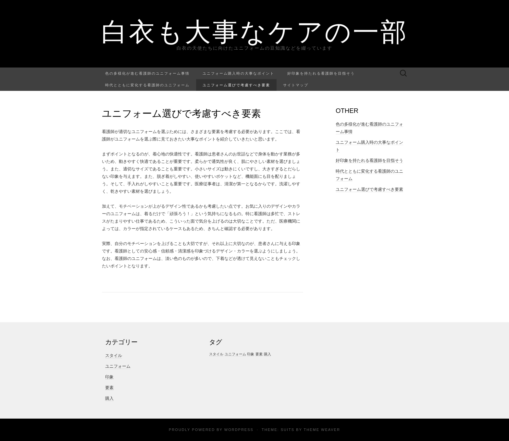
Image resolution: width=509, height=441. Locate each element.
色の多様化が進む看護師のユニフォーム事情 (147, 73)
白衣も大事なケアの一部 (254, 30)
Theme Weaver (322, 430)
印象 (109, 376)
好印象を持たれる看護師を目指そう (321, 73)
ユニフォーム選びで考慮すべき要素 (236, 85)
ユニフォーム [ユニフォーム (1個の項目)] (235, 354)
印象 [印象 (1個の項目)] (250, 354)
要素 (109, 387)
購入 (109, 398)
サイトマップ (295, 85)
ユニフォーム (117, 366)
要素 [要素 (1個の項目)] (259, 354)
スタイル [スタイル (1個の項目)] (216, 354)
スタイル (113, 355)
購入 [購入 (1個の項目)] (267, 354)
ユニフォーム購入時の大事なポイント (238, 73)
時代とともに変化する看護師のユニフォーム (147, 85)
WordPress (239, 430)
